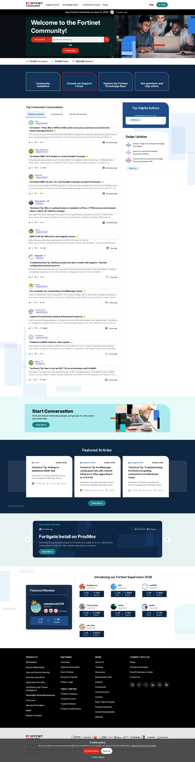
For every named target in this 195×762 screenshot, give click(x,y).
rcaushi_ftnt (138, 159)
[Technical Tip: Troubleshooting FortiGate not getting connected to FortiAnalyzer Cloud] (146, 476)
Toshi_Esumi (92, 605)
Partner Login (67, 682)
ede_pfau (91, 625)
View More (41, 425)
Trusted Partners (68, 704)
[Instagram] (159, 684)
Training (99, 667)
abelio (152, 605)
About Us (99, 662)
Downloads (100, 687)
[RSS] (166, 684)
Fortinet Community (139, 667)
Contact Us (135, 677)
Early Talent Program (105, 702)
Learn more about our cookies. (143, 746)
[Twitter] (139, 684)
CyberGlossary (102, 692)
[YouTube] (146, 684)
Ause (37, 121)
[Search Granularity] (41, 39)
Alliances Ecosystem (70, 667)
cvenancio (39, 335)
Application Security (35, 682)
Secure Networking (35, 667)
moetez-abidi (139, 144)
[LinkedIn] (152, 684)
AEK (120, 585)
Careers (99, 697)
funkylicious (92, 585)
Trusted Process (68, 699)
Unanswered (57, 114)
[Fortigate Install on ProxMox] (97, 539)
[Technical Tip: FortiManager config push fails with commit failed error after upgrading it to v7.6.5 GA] (97, 476)
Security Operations (35, 677)
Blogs (105, 4)
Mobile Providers (34, 715)
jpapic (37, 284)
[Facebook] (132, 684)
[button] (98, 757)
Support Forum (52, 4)
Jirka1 (37, 230)
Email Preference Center (141, 672)
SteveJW (38, 175)
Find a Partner (67, 672)
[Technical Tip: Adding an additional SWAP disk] (49, 476)
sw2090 (153, 585)
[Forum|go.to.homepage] (34, 4)
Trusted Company (69, 694)
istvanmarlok (40, 310)
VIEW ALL (135, 120)
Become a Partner (69, 677)
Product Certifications (71, 709)
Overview (30, 700)
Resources (100, 672)
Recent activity (36, 114)
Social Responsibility (105, 712)
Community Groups (91, 4)
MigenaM (38, 255)
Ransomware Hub (103, 677)
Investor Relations (103, 707)
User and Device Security (38, 672)
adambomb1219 (54, 603)
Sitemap (99, 717)
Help (151, 4)
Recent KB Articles (78, 114)
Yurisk (120, 605)
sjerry (37, 361)
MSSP (28, 710)
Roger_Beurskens (42, 150)
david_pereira (40, 201)
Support (99, 682)
